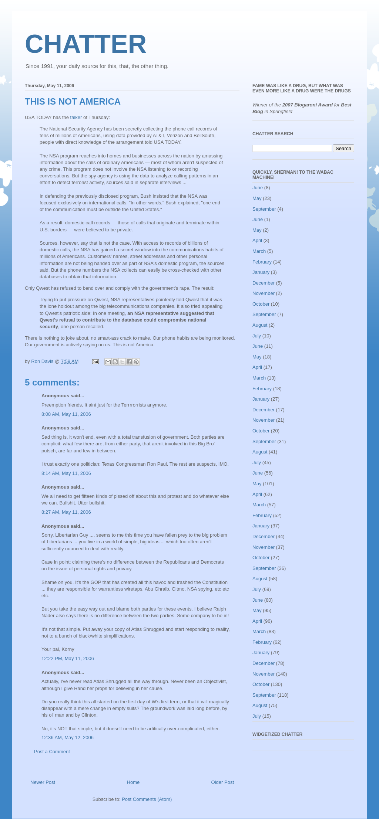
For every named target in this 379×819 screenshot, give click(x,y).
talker (76, 117)
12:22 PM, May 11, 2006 (67, 658)
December (263, 283)
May (257, 198)
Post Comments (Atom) (147, 799)
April (257, 240)
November (263, 293)
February (262, 262)
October (260, 304)
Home (133, 782)
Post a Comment (52, 751)
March (259, 251)
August (259, 325)
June (257, 187)
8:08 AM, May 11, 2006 (66, 414)
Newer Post (42, 782)
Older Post (222, 782)
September (264, 209)
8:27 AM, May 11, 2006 (66, 512)
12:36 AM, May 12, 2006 (67, 737)
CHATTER (86, 44)
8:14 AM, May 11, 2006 (66, 473)
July (256, 336)
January (260, 272)
